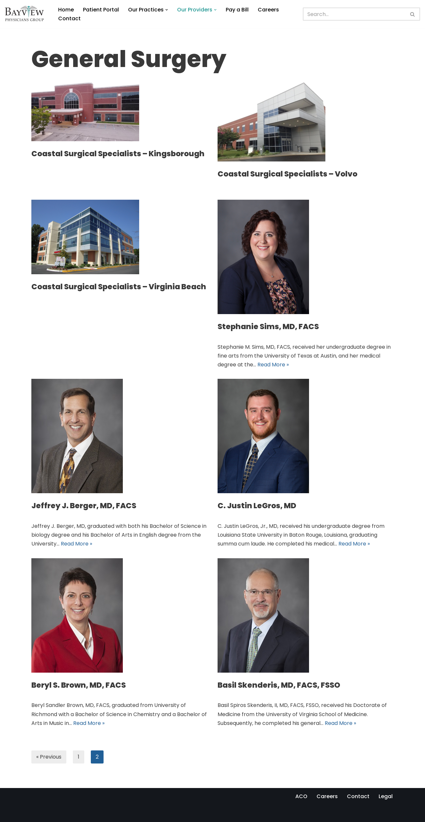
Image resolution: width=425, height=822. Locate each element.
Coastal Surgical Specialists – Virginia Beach (118, 286)
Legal (386, 796)
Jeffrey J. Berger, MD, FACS (83, 505)
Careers (268, 9)
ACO (301, 796)
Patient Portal (101, 9)
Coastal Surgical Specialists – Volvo (287, 174)
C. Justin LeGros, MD (257, 505)
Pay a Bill (237, 9)
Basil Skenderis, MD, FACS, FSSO (279, 685)
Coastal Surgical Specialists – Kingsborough (117, 153)
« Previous (48, 757)
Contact (69, 18)
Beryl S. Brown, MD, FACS (78, 685)
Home (66, 9)
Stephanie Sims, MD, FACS (268, 326)
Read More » (273, 364)
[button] (166, 9)
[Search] (354, 14)
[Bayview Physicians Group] (26, 14)
